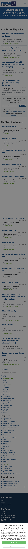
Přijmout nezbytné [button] (14, 546)
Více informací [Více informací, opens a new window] (23, 538)
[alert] (14, 274)
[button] (14, 539)
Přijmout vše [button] (14, 542)
